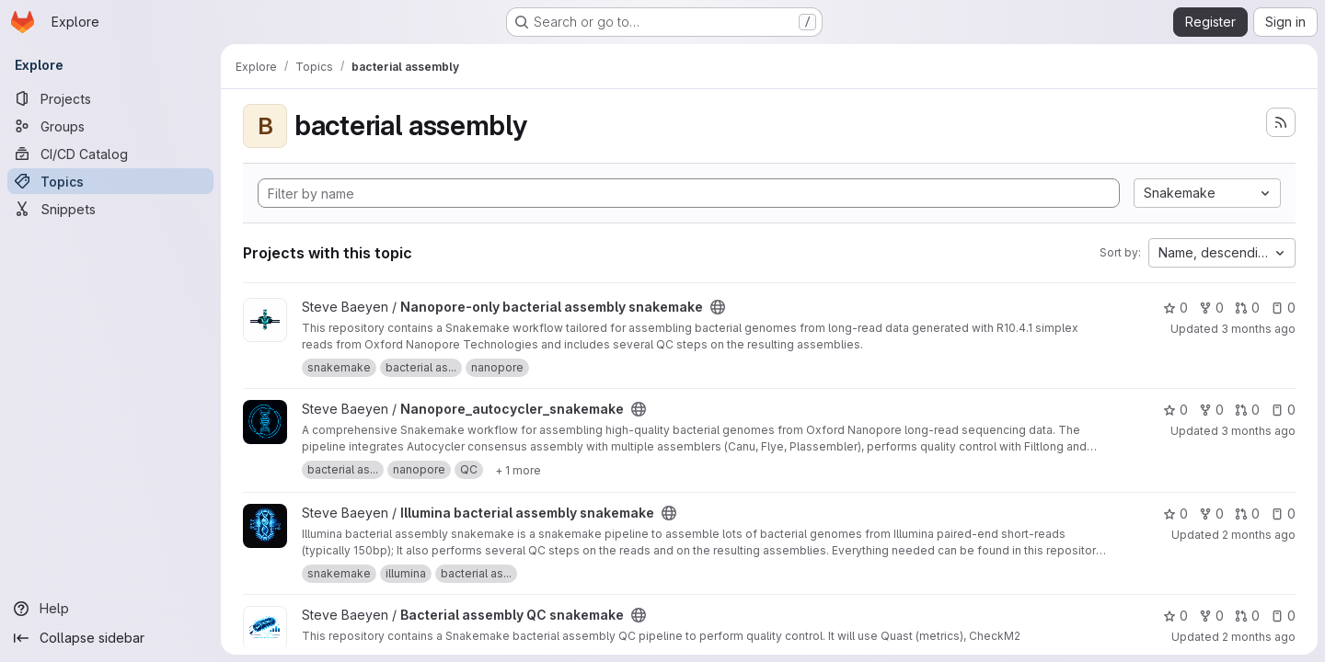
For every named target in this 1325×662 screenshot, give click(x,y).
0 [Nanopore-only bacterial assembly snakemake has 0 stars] (1175, 307)
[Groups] (110, 126)
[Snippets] (110, 209)
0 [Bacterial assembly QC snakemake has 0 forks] (1211, 615)
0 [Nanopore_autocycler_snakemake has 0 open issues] (1283, 409)
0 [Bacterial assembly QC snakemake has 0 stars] (1175, 615)
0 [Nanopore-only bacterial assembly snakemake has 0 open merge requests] (1247, 307)
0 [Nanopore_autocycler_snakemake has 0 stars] (1175, 409)
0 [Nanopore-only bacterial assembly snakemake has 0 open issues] (1283, 307)
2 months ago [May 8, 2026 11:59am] (1259, 637)
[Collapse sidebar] (110, 638)
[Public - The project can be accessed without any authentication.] (717, 307)
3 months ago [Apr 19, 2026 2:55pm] (1258, 431)
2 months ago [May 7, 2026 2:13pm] (1259, 535)
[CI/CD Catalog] (110, 153)
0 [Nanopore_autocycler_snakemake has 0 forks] (1211, 409)
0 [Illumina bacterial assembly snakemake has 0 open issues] (1283, 513)
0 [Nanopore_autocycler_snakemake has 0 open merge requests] (1247, 409)
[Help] (110, 609)
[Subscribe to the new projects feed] (1281, 122)
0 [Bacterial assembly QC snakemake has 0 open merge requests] (1247, 615)
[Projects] (110, 98)
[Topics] (110, 181)
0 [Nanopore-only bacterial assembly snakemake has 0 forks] (1211, 307)
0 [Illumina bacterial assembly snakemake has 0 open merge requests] (1247, 513)
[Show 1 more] (518, 470)
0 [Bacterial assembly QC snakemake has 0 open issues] (1283, 615)
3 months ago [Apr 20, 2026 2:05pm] (1258, 329)
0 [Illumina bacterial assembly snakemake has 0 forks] (1211, 513)
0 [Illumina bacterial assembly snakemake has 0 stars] (1175, 513)
